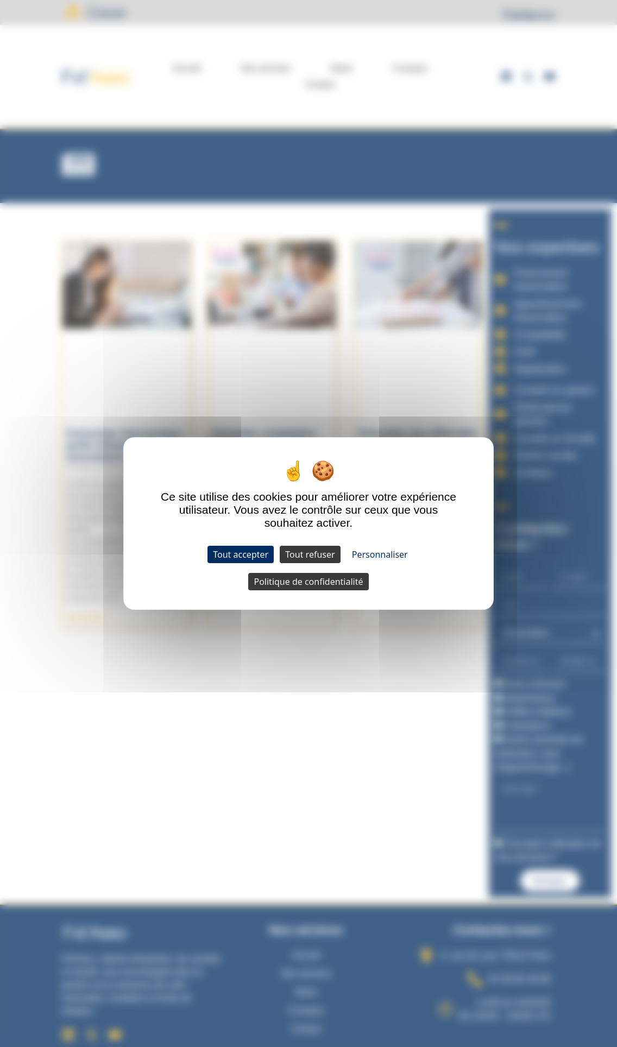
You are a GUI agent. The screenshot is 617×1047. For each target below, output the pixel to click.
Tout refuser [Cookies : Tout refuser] (310, 554)
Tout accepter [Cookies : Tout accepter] (240, 554)
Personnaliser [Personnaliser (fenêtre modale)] (380, 554)
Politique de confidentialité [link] (308, 582)
